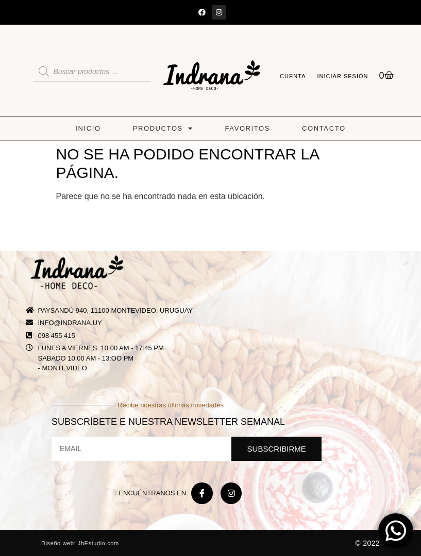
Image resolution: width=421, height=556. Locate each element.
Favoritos (248, 128)
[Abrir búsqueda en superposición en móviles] (91, 71)
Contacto (324, 128)
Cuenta (293, 76)
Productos (163, 128)
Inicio (87, 128)
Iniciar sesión (342, 76)
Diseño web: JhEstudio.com (80, 543)
